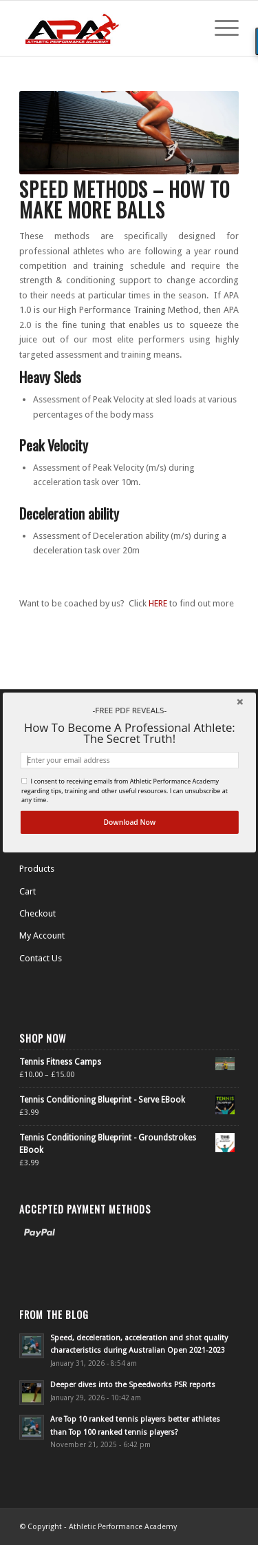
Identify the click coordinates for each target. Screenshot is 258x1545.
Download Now (129, 822)
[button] (129, 710)
